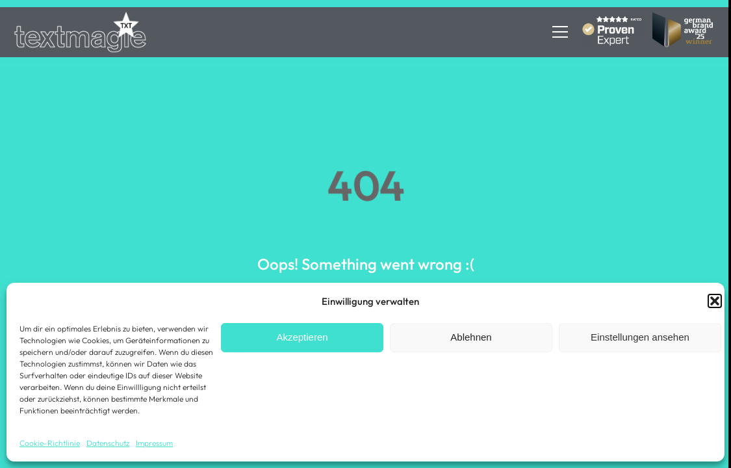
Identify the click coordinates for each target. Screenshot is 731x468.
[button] (714, 300)
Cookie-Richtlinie (49, 443)
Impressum (154, 443)
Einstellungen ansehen (640, 337)
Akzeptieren (301, 337)
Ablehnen (470, 337)
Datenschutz (107, 443)
